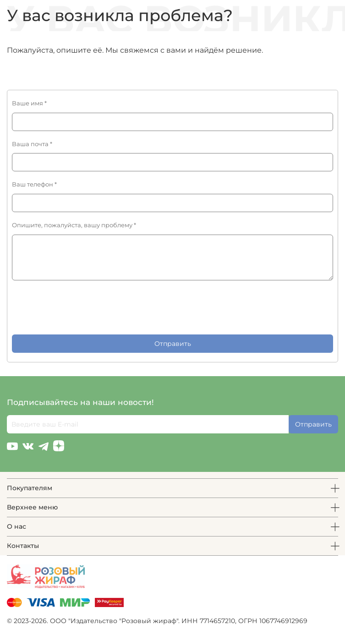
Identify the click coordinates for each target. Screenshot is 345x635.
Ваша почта (32, 144)
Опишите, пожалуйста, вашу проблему (74, 225)
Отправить (172, 343)
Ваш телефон (34, 184)
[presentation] (81, 307)
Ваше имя (29, 103)
